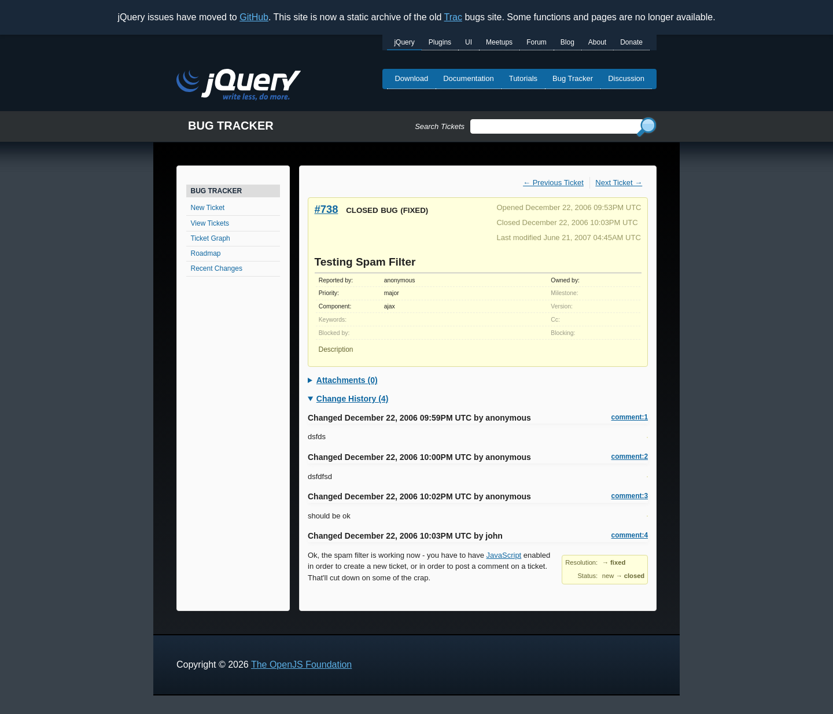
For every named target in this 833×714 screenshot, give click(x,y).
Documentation (468, 78)
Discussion (626, 78)
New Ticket (208, 208)
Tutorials (523, 78)
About (597, 42)
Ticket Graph (210, 238)
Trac (453, 17)
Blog (567, 42)
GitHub (253, 17)
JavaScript (504, 555)
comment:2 (629, 456)
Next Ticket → (618, 182)
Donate (631, 42)
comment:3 (629, 496)
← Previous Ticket (553, 182)
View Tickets (210, 223)
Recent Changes (216, 268)
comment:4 (629, 535)
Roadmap (206, 253)
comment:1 (629, 417)
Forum (536, 42)
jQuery (404, 42)
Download (411, 78)
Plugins (440, 42)
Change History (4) (352, 398)
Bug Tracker (572, 78)
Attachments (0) (347, 380)
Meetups (499, 42)
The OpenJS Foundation (301, 664)
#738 (326, 209)
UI (468, 42)
